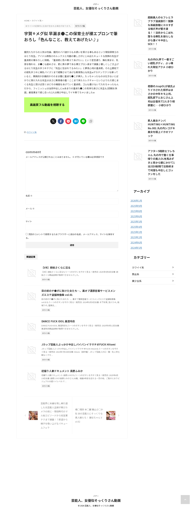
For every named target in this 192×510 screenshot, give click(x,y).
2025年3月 (135, 197)
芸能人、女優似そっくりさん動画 (96, 8)
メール (30, 208)
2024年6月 (135, 207)
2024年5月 (135, 212)
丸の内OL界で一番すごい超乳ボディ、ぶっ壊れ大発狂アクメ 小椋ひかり (161, 52)
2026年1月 (135, 166)
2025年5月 (135, 187)
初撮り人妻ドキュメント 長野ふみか (75, 411)
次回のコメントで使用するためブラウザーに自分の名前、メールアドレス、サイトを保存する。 (70, 235)
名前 (29, 195)
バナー (96, 496)
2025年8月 (135, 177)
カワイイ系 (32, 132)
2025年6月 (135, 182)
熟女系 (135, 239)
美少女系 (136, 245)
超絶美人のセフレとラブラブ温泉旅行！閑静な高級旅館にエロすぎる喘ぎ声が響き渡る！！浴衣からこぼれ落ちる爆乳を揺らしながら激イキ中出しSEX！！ (161, 25)
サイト (29, 220)
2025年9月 (135, 171)
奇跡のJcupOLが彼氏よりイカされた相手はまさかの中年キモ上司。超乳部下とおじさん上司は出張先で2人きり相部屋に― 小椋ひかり (161, 77)
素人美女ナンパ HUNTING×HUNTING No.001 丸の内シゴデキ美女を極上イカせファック (161, 103)
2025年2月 (135, 202)
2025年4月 (135, 192)
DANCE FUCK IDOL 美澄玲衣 (72, 339)
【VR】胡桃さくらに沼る (69, 267)
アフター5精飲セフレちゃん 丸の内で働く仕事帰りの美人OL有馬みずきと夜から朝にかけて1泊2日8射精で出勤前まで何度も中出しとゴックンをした (161, 132)
